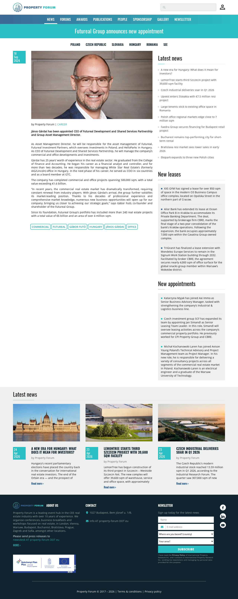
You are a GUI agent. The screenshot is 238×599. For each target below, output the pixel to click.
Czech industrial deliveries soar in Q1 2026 (187, 90)
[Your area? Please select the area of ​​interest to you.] (186, 541)
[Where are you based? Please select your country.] (186, 534)
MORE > (16, 545)
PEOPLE (122, 19)
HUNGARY (135, 45)
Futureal (59, 226)
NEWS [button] (50, 19)
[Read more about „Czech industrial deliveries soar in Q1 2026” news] (182, 483)
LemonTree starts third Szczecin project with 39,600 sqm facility (126, 452)
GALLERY (163, 19)
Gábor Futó (77, 226)
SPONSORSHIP (142, 19)
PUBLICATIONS (102, 19)
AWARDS (82, 19)
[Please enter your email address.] (186, 527)
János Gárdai (115, 226)
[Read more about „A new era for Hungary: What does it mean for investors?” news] (37, 483)
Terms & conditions (130, 591)
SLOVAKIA (118, 45)
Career (62, 124)
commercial (40, 226)
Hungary (95, 226)
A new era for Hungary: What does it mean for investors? (53, 450)
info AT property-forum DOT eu (109, 521)
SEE (165, 45)
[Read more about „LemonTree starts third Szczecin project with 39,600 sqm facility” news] (110, 487)
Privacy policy (153, 591)
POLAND (75, 45)
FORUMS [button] (65, 19)
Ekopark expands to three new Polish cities (187, 157)
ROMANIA (152, 45)
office (132, 226)
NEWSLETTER (182, 19)
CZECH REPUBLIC (96, 45)
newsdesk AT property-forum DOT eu (36, 539)
